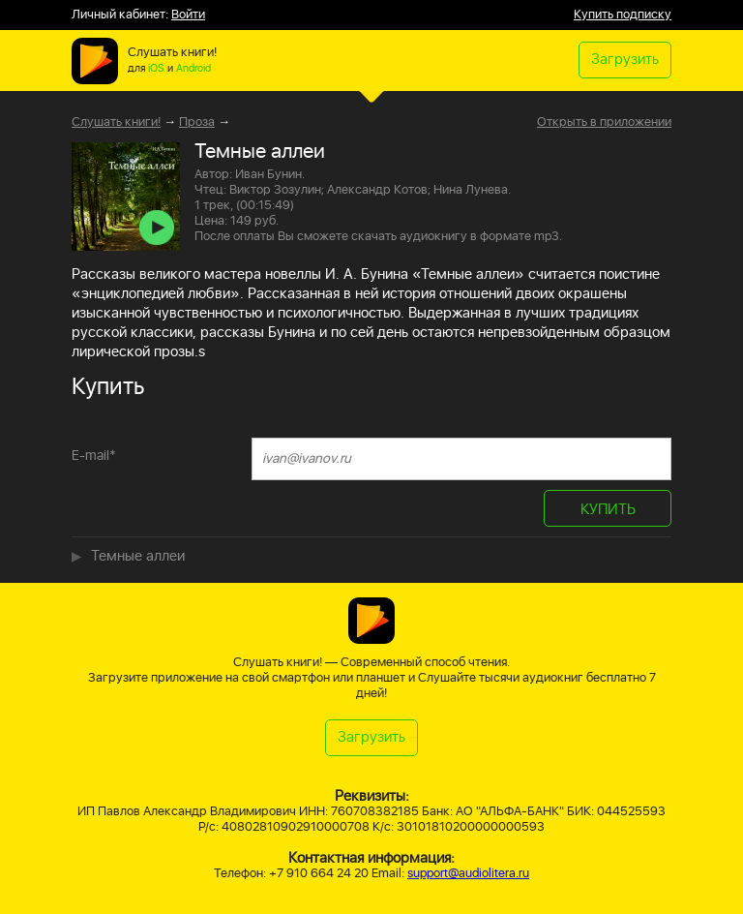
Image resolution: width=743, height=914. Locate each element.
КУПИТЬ (608, 510)
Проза (197, 122)
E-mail (94, 455)
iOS (156, 68)
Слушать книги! (116, 122)
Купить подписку (622, 15)
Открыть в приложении (604, 123)
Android (193, 68)
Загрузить (625, 59)
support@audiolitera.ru (468, 874)
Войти (188, 15)
